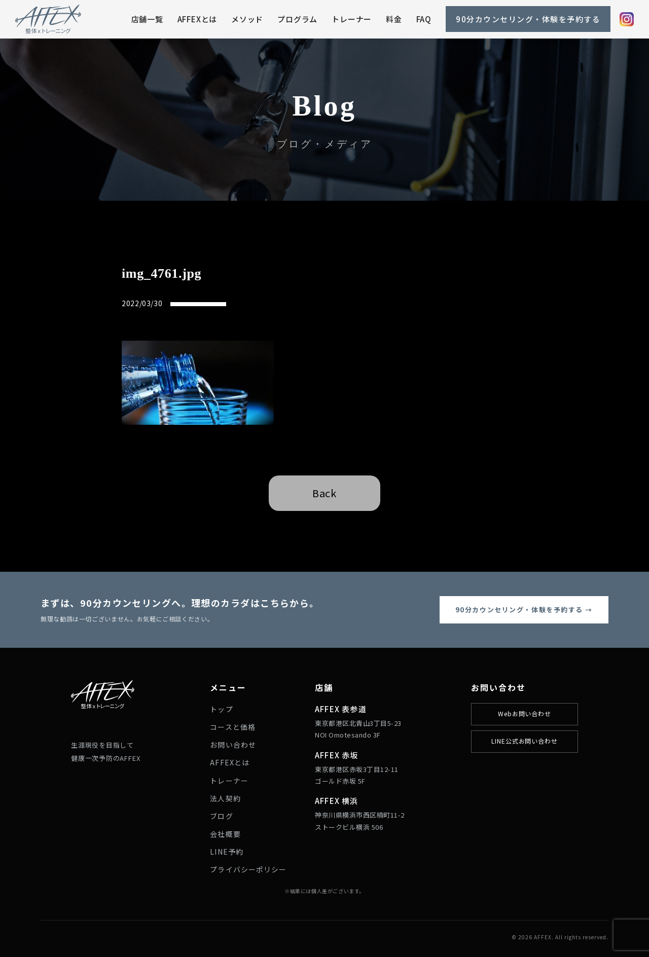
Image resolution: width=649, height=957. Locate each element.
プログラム (297, 19)
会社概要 (225, 834)
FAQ (423, 19)
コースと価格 (233, 727)
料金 (394, 19)
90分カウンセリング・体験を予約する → (524, 609)
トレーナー (352, 19)
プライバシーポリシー (248, 869)
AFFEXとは (197, 19)
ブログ (221, 816)
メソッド (247, 19)
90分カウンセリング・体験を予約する (528, 19)
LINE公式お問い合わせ (524, 741)
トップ (221, 709)
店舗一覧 (147, 19)
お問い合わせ (233, 745)
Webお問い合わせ (525, 713)
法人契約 (225, 798)
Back (324, 493)
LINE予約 (226, 851)
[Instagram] (627, 19)
